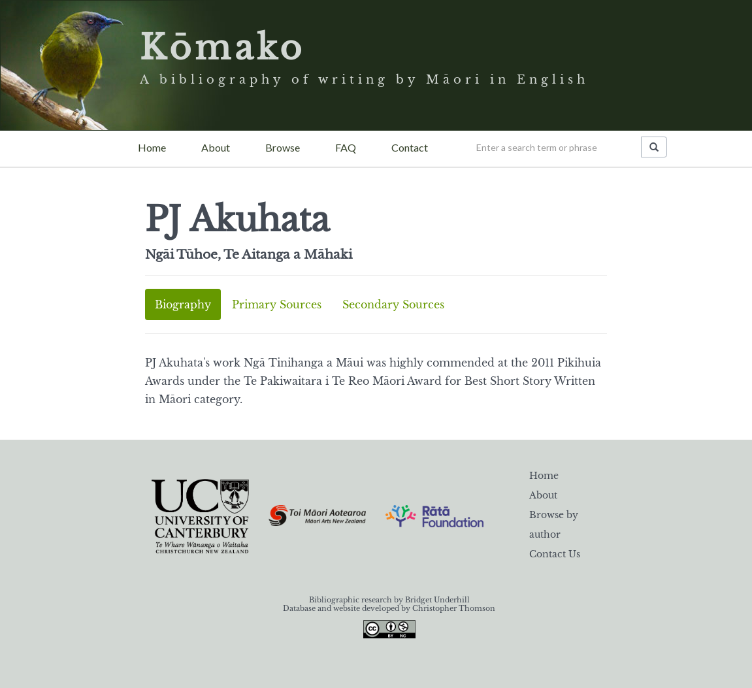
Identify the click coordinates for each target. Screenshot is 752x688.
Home (152, 147)
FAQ (345, 147)
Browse (282, 147)
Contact (409, 147)
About (215, 147)
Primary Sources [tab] (276, 304)
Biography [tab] (183, 304)
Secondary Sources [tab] (393, 304)
